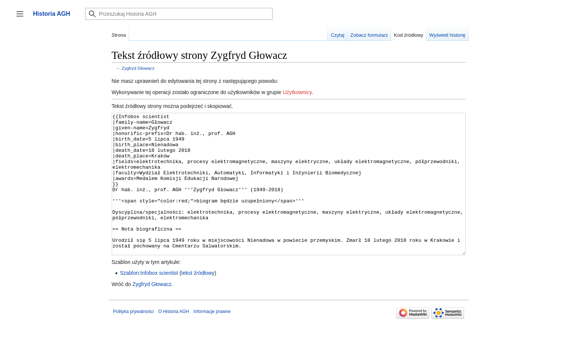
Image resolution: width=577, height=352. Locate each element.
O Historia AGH (173, 339)
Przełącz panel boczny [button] (22, 17)
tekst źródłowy (197, 301)
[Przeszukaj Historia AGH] (179, 14)
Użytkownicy (297, 92)
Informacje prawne (212, 339)
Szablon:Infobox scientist (149, 301)
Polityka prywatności (133, 339)
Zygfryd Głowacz (137, 68)
